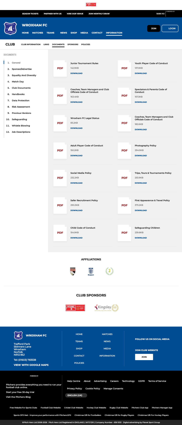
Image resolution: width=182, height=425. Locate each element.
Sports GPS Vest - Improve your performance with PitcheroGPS (42, 415)
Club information (30, 44)
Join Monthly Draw (99, 14)
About (87, 381)
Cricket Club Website (73, 408)
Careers (114, 381)
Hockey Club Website (96, 408)
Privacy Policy (74, 388)
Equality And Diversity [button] (24, 75)
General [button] (16, 62)
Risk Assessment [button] (21, 106)
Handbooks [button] (18, 94)
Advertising (100, 381)
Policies (85, 44)
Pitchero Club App (140, 408)
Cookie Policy (92, 388)
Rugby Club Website (119, 408)
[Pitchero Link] (172, 15)
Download (76, 73)
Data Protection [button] (20, 100)
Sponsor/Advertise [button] (22, 69)
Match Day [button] (18, 81)
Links (46, 44)
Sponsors (72, 44)
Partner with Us (52, 14)
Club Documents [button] (21, 88)
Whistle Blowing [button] (21, 125)
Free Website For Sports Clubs (23, 408)
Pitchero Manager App (162, 408)
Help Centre (73, 381)
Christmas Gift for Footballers (88, 415)
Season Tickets (30, 14)
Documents (58, 44)
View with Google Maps (31, 365)
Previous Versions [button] (21, 113)
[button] (25, 33)
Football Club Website (51, 408)
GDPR (141, 381)
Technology (128, 381)
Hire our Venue (75, 14)
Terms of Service (157, 381)
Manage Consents (113, 388)
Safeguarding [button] (19, 119)
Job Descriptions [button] (21, 132)
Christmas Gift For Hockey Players (153, 415)
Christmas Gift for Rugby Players (119, 415)
